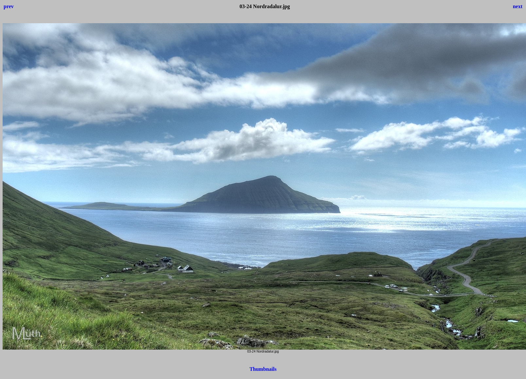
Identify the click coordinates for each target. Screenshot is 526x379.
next (517, 6)
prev (9, 6)
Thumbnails (263, 369)
